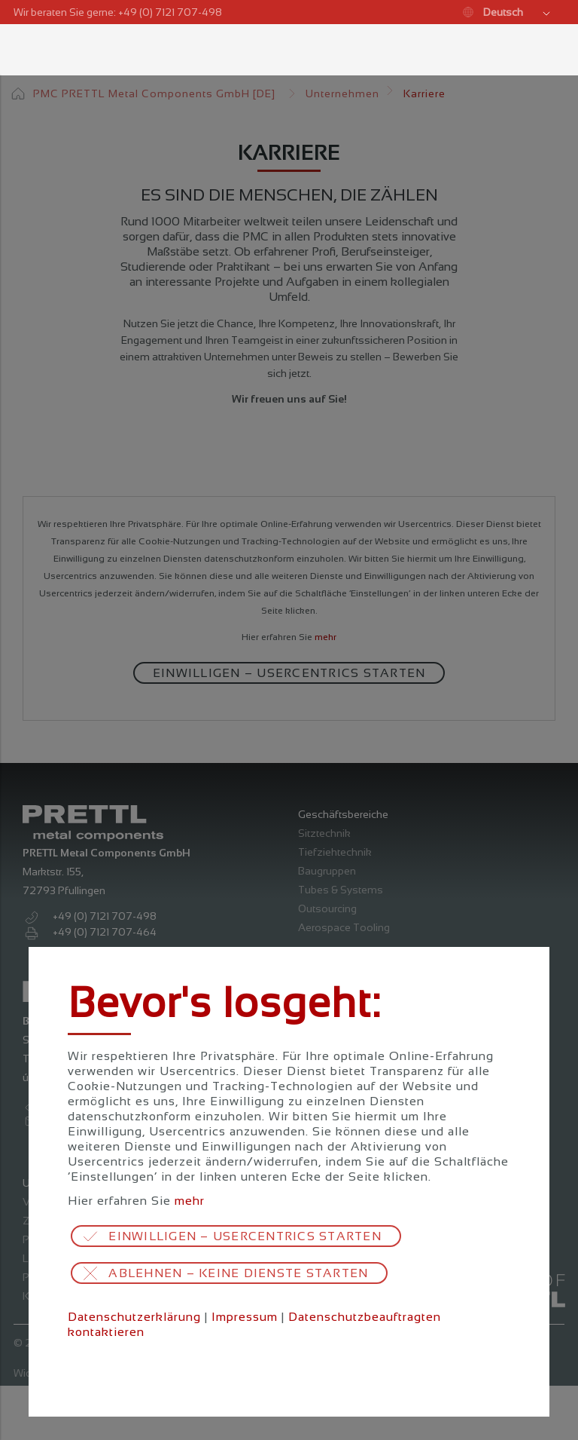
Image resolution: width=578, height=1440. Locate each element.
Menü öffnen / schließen (27, 50)
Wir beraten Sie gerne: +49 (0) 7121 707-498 (118, 12)
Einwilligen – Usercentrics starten (245, 1236)
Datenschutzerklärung (134, 1316)
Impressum (244, 1316)
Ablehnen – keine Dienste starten (238, 1273)
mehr (190, 1200)
